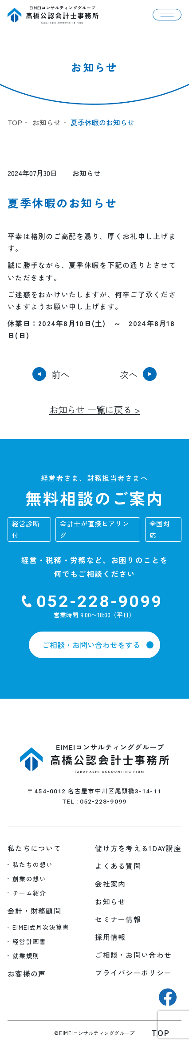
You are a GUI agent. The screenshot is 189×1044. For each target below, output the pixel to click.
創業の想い (29, 878)
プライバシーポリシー (133, 973)
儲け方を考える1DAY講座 (138, 848)
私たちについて (34, 848)
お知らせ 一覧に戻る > (94, 409)
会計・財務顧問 (34, 911)
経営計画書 (29, 941)
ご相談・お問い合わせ (133, 955)
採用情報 (110, 937)
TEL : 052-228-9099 (94, 801)
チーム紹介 (29, 892)
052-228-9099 (99, 601)
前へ (60, 374)
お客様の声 (27, 973)
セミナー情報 (118, 919)
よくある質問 (118, 866)
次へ (129, 374)
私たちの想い (32, 864)
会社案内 (110, 884)
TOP (15, 122)
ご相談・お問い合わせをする (91, 644)
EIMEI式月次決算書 (40, 927)
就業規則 (25, 955)
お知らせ (46, 122)
